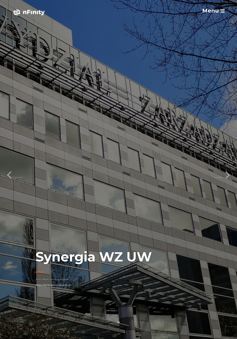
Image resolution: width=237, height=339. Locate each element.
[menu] (213, 10)
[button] (8, 169)
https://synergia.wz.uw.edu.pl (53, 285)
